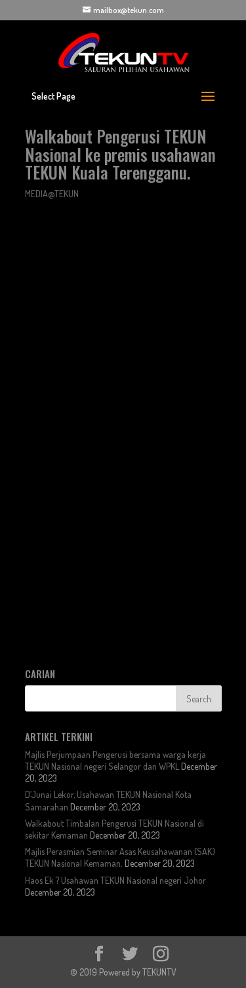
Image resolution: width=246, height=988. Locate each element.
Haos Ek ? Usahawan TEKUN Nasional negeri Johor (115, 880)
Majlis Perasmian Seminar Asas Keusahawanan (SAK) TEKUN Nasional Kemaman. (120, 857)
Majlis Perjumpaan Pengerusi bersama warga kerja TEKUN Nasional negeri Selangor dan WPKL (115, 760)
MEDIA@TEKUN (52, 193)
